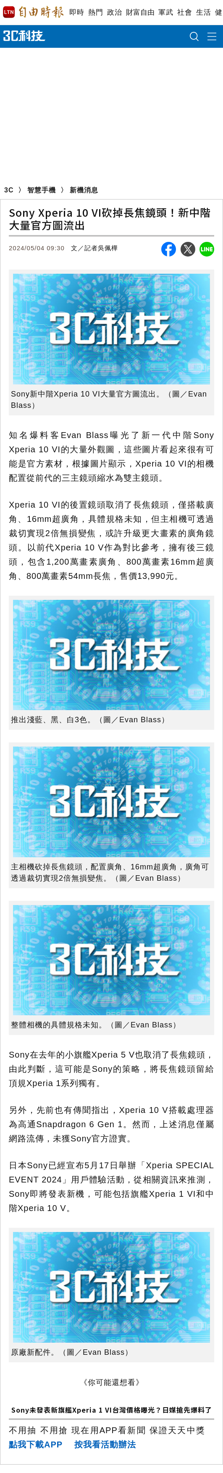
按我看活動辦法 (105, 1444)
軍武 (165, 12)
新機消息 (84, 190)
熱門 (95, 12)
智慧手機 (41, 190)
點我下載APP (36, 1444)
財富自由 (140, 12)
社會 (184, 12)
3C (8, 190)
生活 (203, 12)
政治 (114, 12)
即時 (76, 12)
